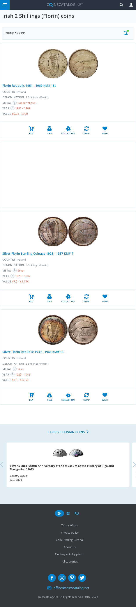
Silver (21, 270)
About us (70, 547)
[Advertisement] (68, 174)
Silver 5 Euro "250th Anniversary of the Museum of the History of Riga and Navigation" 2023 (62, 467)
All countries (70, 561)
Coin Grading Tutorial (69, 540)
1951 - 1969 (22, 108)
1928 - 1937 (22, 276)
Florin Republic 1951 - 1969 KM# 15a (29, 85)
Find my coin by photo (69, 554)
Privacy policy (70, 533)
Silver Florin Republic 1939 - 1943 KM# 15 (33, 352)
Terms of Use (69, 525)
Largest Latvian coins (66, 432)
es (68, 513)
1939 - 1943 (22, 374)
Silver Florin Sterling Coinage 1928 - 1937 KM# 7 (37, 253)
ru (77, 513)
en (59, 513)
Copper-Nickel (27, 103)
